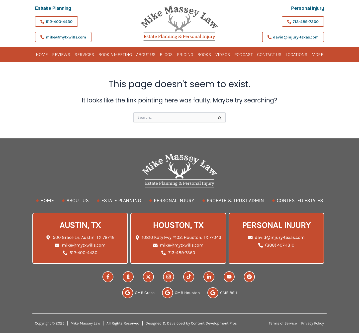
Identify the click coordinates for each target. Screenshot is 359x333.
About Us (146, 54)
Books (204, 54)
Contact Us (269, 54)
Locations (296, 54)
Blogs (166, 54)
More (317, 54)
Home (42, 54)
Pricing (185, 54)
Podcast (243, 54)
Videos (222, 54)
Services (84, 54)
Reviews (61, 54)
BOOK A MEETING (115, 54)
